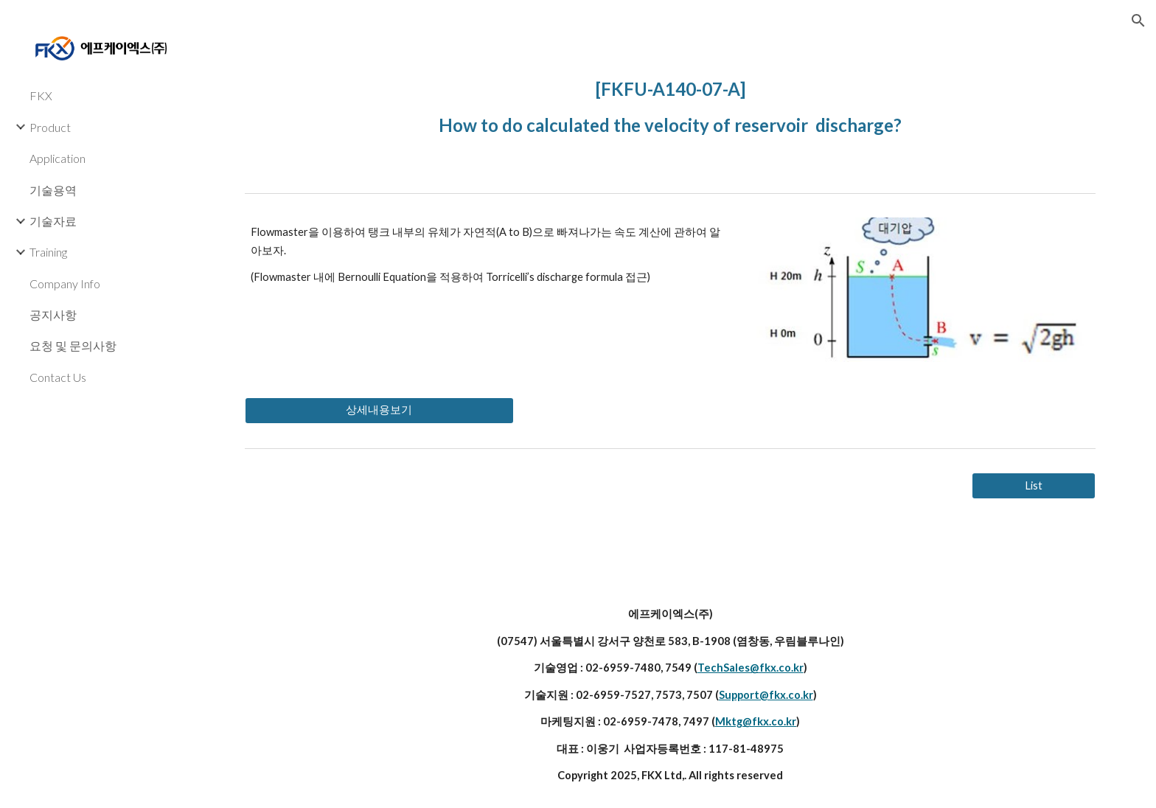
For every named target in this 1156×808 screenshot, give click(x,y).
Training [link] (48, 252)
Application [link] (57, 158)
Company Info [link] (64, 283)
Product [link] (50, 127)
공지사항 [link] (53, 314)
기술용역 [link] (53, 190)
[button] (1138, 20)
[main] (670, 103)
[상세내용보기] (379, 410)
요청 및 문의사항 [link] (72, 345)
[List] (1033, 486)
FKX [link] (40, 95)
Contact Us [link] (57, 377)
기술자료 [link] (53, 221)
